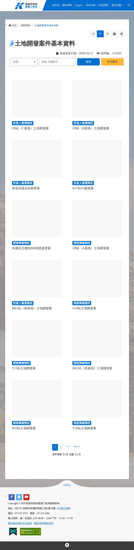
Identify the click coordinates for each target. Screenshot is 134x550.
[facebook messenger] (19, 497)
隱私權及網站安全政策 (20, 523)
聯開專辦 (25, 25)
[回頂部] (67, 545)
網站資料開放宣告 (43, 523)
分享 (121, 33)
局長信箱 (90, 5)
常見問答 (103, 5)
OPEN (67, 485)
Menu (5, 6)
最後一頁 (78, 447)
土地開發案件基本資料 (46, 25)
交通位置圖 (64, 508)
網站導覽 (67, 5)
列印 (114, 33)
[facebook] (12, 497)
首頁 (13, 25)
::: (48, 5)
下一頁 (65, 447)
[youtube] (26, 497)
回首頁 (55, 5)
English (79, 5)
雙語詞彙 (116, 5)
